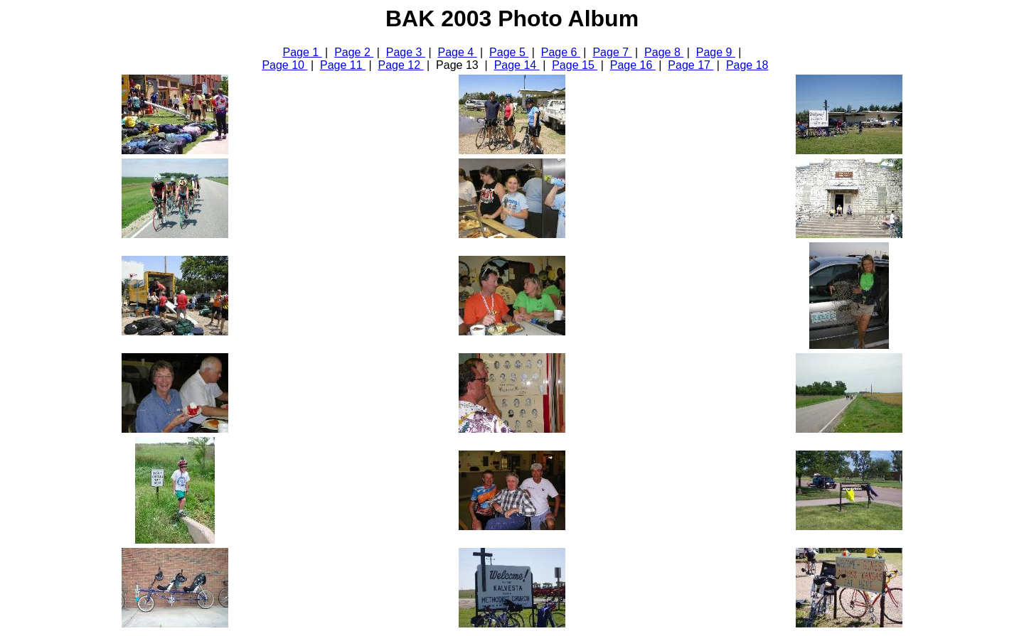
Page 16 (633, 65)
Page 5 (508, 52)
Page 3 (405, 52)
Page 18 (747, 65)
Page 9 (715, 52)
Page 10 (284, 65)
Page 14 (517, 65)
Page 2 (353, 52)
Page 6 (560, 52)
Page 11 (343, 65)
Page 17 (690, 65)
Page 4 (456, 52)
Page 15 (574, 65)
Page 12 (401, 65)
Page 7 (611, 52)
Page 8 (663, 52)
